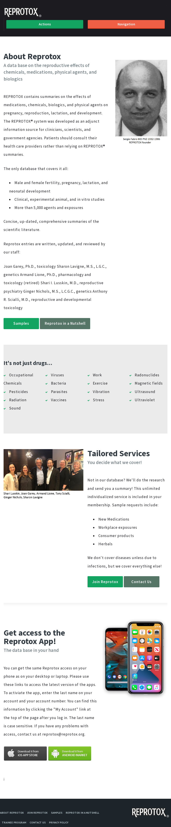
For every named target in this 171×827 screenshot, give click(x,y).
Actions (45, 24)
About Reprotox (12, 812)
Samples (21, 323)
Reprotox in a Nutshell (65, 323)
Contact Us (141, 581)
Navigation (126, 24)
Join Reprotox (105, 581)
